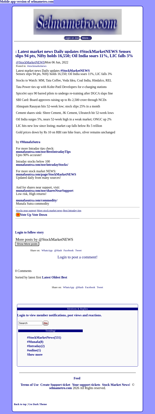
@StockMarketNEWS (30, 62)
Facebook (69, 250)
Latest (46, 277)
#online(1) (34, 350)
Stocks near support (26, 210)
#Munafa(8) (35, 341)
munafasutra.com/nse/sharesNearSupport (44, 190)
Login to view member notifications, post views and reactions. (59, 315)
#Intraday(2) (36, 346)
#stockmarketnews (36, 66)
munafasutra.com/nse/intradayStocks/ (42, 164)
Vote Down (39, 214)
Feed (77, 378)
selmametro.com (60, 388)
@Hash (58, 250)
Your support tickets (86, 384)
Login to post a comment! (77, 257)
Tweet (78, 250)
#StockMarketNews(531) (44, 337)
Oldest (56, 277)
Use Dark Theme (37, 404)
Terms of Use (30, 384)
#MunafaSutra (30, 142)
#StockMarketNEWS (75, 70)
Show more (35, 354)
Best (64, 277)
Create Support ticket (55, 384)
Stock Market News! (116, 384)
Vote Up (25, 214)
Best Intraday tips (72, 210)
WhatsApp (47, 250)
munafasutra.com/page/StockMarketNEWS (46, 174)
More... (86, 38)
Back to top (20, 404)
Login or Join (72, 38)
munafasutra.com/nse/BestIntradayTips (43, 151)
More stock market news (49, 210)
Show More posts (27, 243)
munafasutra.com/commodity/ (37, 200)
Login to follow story (29, 232)
